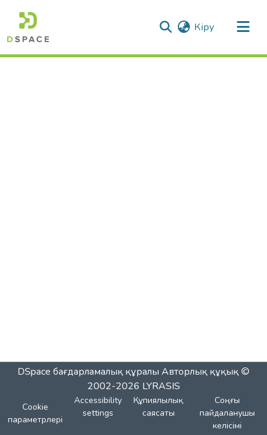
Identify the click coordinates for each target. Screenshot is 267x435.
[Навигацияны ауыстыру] (243, 27)
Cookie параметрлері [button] (35, 413)
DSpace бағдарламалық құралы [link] (88, 371)
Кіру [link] (204, 27)
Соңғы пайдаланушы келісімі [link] (227, 413)
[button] (28, 27)
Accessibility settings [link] (98, 407)
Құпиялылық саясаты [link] (158, 407)
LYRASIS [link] (161, 386)
